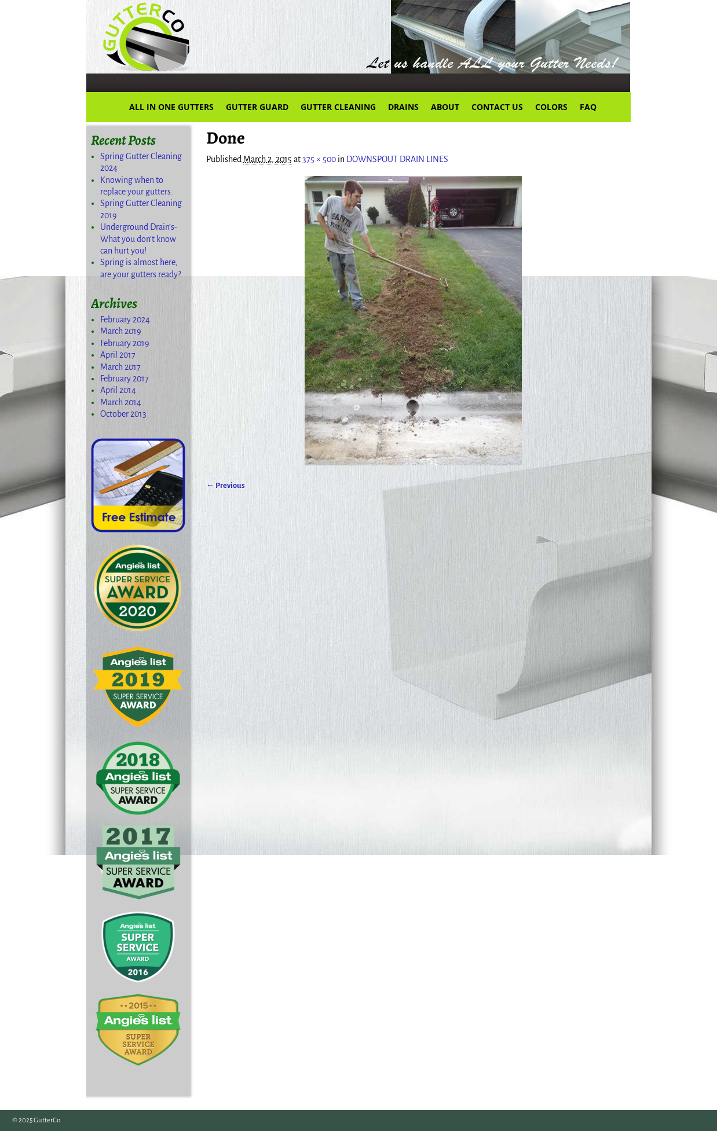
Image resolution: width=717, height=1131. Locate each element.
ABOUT (445, 106)
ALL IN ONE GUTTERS (171, 106)
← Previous (225, 485)
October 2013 (123, 413)
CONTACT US (497, 106)
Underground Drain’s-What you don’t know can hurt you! (138, 238)
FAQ (588, 106)
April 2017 (118, 354)
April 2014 (118, 390)
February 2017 (124, 378)
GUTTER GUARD (257, 106)
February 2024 (125, 319)
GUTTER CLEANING (338, 106)
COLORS (551, 106)
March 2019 (120, 331)
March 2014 (120, 402)
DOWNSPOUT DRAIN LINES (397, 159)
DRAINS (403, 106)
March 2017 (120, 367)
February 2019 (124, 343)
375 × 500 (319, 159)
